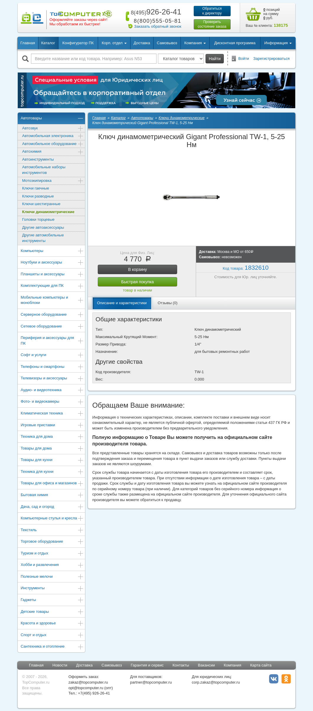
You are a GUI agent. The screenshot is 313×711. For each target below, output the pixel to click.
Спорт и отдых (52, 635)
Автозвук (53, 128)
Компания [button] (195, 43)
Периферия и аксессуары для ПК (52, 340)
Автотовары (52, 118)
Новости (59, 665)
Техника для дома (52, 437)
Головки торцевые (38, 219)
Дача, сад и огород (52, 507)
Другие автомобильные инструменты (43, 238)
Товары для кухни (52, 460)
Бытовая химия (52, 495)
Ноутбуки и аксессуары (52, 263)
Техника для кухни (52, 472)
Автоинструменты (38, 159)
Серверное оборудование (52, 315)
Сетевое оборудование (52, 327)
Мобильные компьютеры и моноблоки (52, 300)
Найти (215, 58)
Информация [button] (278, 43)
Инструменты (52, 588)
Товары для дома (52, 449)
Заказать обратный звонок (157, 26)
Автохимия (53, 152)
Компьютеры (52, 251)
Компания (233, 665)
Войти (243, 58)
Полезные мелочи (52, 577)
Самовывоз (167, 43)
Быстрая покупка (137, 281)
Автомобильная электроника (53, 136)
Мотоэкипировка (53, 181)
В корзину (137, 269)
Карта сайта (260, 665)
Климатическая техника (52, 414)
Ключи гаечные (35, 188)
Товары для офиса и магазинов (52, 483)
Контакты (180, 665)
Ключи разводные (38, 196)
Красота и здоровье (52, 623)
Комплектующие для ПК (52, 286)
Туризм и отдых (52, 554)
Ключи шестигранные (41, 204)
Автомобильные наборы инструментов (44, 170)
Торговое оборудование (52, 542)
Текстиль (52, 530)
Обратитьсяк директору (212, 10)
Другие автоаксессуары (43, 227)
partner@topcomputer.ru (151, 682)
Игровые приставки (52, 425)
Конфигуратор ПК (78, 43)
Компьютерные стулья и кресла (52, 518)
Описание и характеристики (122, 303)
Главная (27, 43)
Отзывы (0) (167, 303)
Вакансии (206, 665)
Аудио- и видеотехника (52, 390)
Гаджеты (52, 600)
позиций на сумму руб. (271, 14)
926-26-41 (155, 11)
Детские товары (52, 612)
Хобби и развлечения (52, 565)
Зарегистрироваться (271, 58)
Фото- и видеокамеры (52, 402)
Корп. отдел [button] (114, 43)
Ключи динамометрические (48, 212)
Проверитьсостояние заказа (212, 24)
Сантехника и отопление (52, 647)
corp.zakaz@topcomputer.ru (216, 682)
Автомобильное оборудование (53, 144)
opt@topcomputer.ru (86, 688)
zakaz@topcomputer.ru (88, 682)
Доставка (141, 43)
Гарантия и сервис (147, 665)
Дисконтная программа (235, 43)
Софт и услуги (52, 355)
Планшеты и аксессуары (52, 274)
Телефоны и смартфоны (52, 367)
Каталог (48, 43)
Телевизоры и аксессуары (52, 378)
